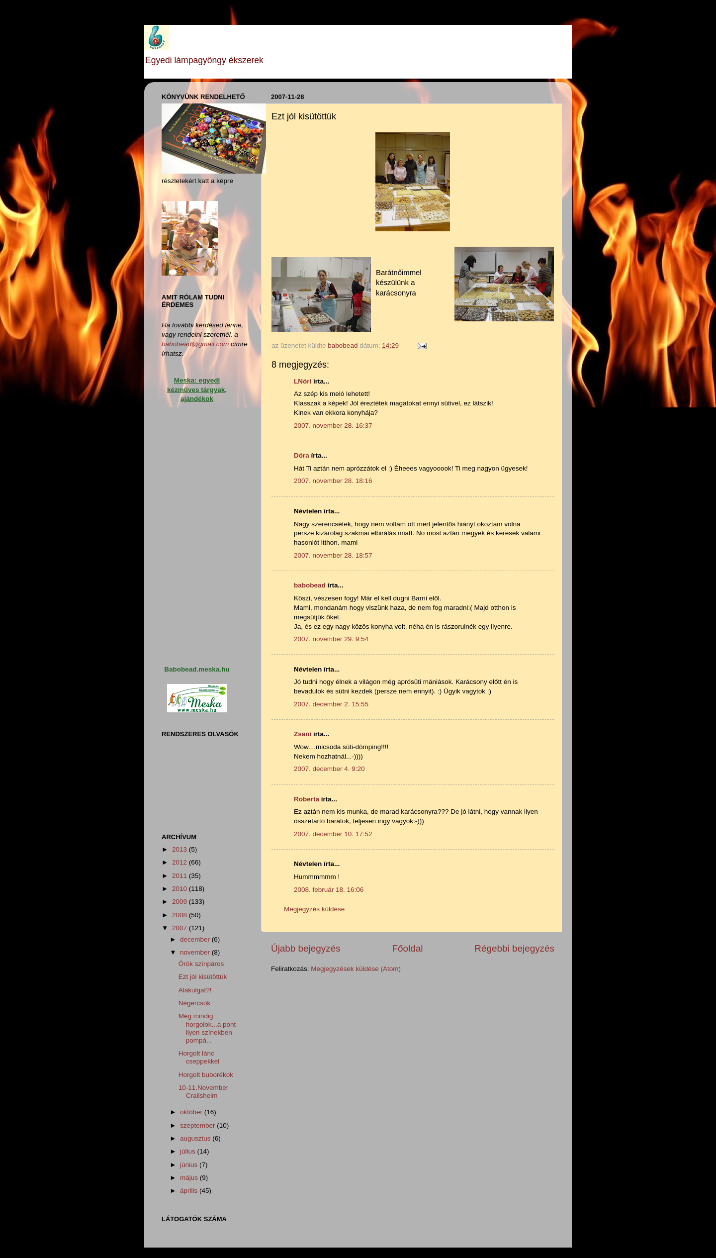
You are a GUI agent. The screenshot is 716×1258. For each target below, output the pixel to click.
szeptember (198, 1125)
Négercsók (195, 1003)
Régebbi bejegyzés (514, 948)
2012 (180, 862)
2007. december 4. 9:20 (329, 769)
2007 (180, 928)
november (196, 952)
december (196, 939)
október (192, 1112)
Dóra (301, 455)
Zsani (302, 734)
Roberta (306, 799)
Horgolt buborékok (206, 1074)
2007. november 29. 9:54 (331, 639)
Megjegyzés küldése (314, 909)
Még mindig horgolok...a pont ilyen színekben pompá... (207, 1028)
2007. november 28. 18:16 (333, 480)
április (189, 1190)
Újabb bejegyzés (306, 948)
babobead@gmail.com (195, 344)
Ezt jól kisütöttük (203, 976)
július (188, 1151)
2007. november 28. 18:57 (333, 555)
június (189, 1164)
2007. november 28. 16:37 (333, 425)
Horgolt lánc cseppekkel (199, 1057)
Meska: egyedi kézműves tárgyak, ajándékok (197, 390)
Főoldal (407, 948)
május (190, 1177)
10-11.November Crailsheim (204, 1091)
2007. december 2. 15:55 (331, 704)
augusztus (196, 1138)
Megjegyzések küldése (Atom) (356, 968)
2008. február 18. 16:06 (328, 889)
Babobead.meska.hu (196, 669)
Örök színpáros (201, 964)
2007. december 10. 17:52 (333, 834)
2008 (180, 915)
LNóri (302, 381)
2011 (180, 875)
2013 (180, 849)
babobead (310, 585)
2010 (180, 888)
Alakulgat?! (195, 990)
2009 (180, 901)
